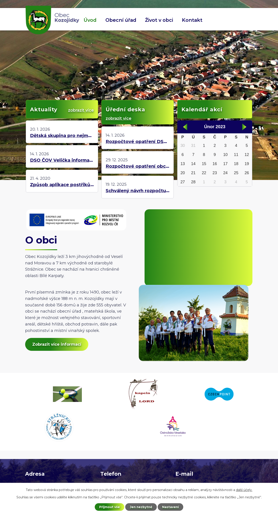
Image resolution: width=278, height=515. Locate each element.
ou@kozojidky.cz (192, 451)
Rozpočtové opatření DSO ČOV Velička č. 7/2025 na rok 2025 (137, 141)
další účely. (244, 490)
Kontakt (192, 20)
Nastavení (171, 507)
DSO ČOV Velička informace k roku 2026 (62, 160)
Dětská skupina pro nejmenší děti (62, 135)
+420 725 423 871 (117, 451)
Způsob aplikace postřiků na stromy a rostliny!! (62, 184)
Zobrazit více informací (57, 344)
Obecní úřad (120, 20)
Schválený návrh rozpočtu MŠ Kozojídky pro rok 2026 (137, 190)
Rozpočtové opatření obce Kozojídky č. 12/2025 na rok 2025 (137, 166)
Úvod (90, 20)
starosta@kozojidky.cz (197, 457)
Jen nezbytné (141, 507)
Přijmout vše (108, 507)
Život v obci (159, 20)
